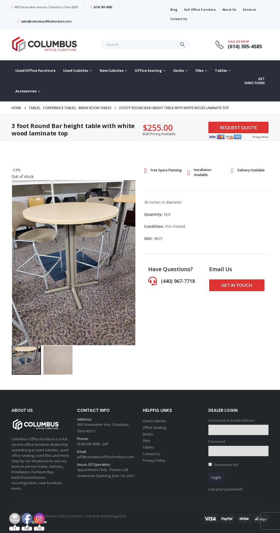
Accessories (26, 91)
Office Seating (148, 70)
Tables (221, 70)
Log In (216, 477)
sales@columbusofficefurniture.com (44, 21)
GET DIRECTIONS (254, 80)
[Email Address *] (175, 505)
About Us (229, 9)
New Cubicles (112, 70)
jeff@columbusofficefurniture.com (105, 456)
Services (249, 9)
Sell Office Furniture (200, 9)
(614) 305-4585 (101, 7)
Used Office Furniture (35, 70)
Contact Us (178, 19)
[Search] (182, 44)
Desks (178, 70)
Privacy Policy (154, 460)
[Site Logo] (45, 44)
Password (216, 441)
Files (199, 70)
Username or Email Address (231, 420)
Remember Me (226, 464)
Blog (173, 9)
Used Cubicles (75, 70)
